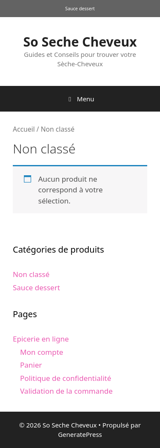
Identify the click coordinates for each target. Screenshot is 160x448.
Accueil (24, 129)
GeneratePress (80, 434)
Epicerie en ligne (41, 339)
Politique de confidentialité (65, 378)
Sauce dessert (36, 287)
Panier (31, 365)
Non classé (31, 274)
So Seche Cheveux (80, 41)
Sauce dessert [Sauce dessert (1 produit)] (80, 9)
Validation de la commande (66, 391)
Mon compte (41, 352)
